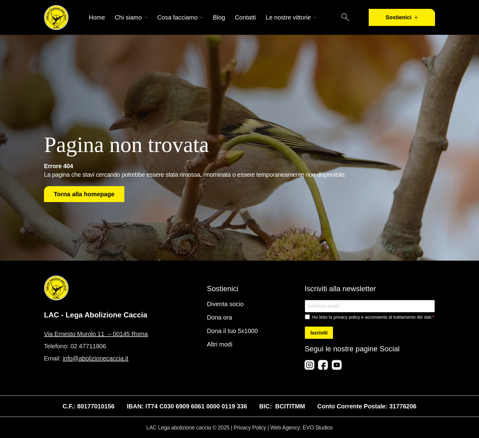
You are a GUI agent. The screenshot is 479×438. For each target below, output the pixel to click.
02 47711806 (88, 346)
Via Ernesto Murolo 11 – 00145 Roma (96, 334)
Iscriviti (318, 332)
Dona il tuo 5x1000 (232, 331)
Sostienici (402, 17)
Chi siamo (131, 17)
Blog (219, 17)
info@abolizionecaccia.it (95, 358)
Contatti (245, 17)
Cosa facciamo (180, 17)
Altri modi (219, 344)
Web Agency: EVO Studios (301, 428)
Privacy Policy (250, 428)
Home (97, 17)
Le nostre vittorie (291, 17)
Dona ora (219, 317)
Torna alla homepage (84, 194)
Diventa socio (225, 304)
